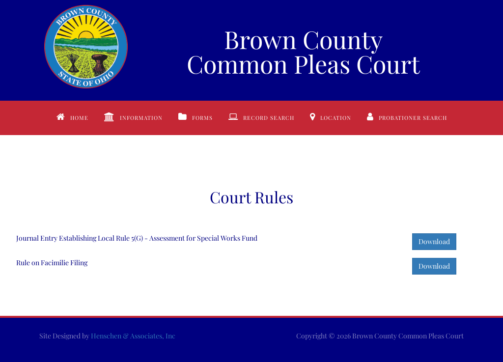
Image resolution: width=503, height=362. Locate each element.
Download (434, 241)
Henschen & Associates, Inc (133, 335)
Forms (202, 117)
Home (79, 117)
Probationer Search (413, 117)
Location (335, 117)
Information (141, 117)
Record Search (268, 117)
